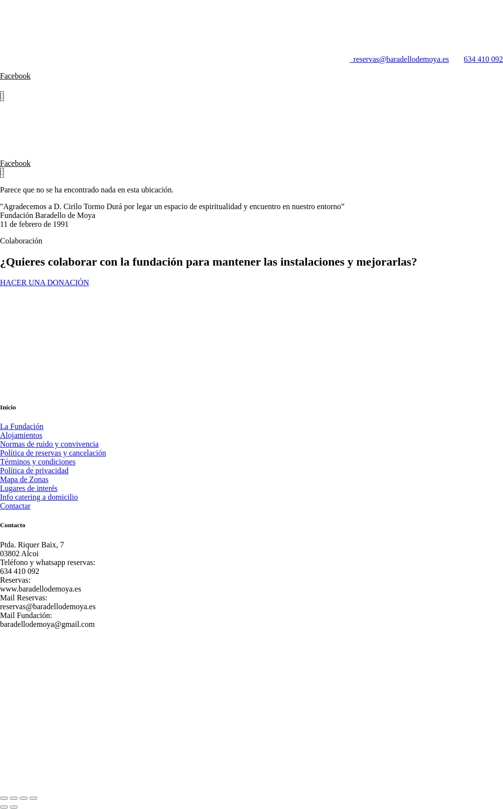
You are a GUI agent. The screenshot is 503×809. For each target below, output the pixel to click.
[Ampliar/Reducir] (4, 798)
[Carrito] (2, 96)
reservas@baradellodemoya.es (395, 59)
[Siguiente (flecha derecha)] (14, 807)
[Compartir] (24, 798)
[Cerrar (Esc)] (33, 798)
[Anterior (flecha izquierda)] (4, 807)
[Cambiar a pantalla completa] (14, 798)
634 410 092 (483, 59)
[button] (251, 86)
